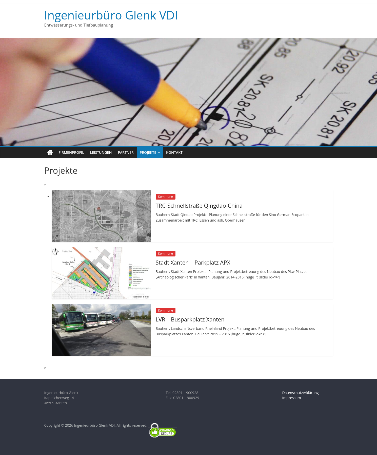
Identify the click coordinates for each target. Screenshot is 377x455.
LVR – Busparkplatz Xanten (190, 319)
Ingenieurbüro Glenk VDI (111, 15)
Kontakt (174, 152)
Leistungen (101, 152)
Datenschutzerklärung (300, 392)
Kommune (165, 196)
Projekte (148, 152)
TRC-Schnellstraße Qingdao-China (199, 205)
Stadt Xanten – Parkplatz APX (193, 262)
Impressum (291, 397)
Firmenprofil (71, 152)
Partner (125, 152)
